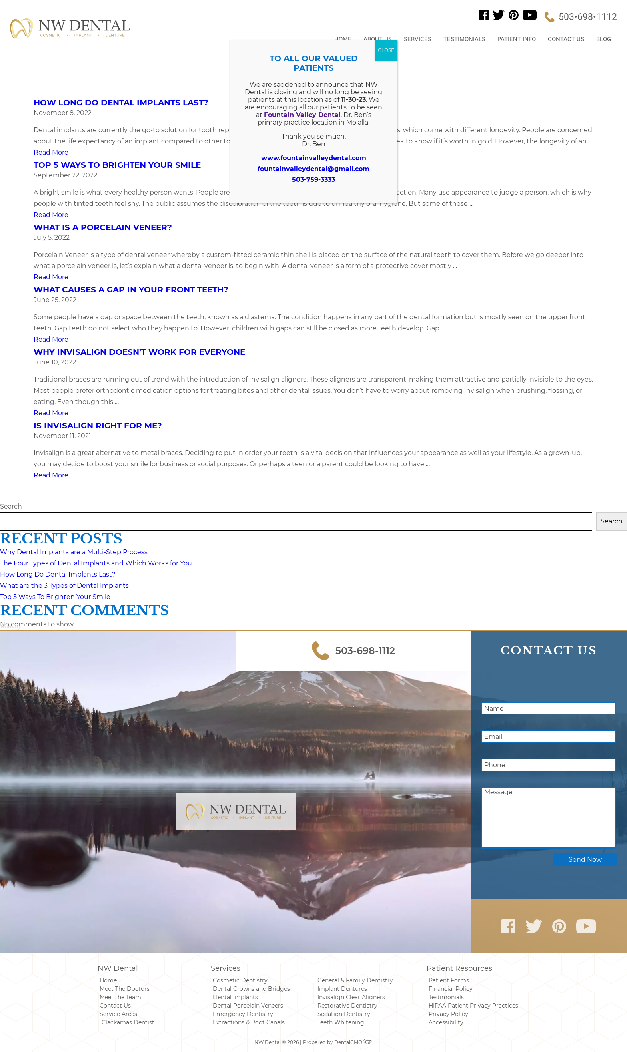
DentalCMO (353, 1042)
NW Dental (118, 968)
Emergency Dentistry (243, 1014)
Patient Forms (449, 980)
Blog (603, 39)
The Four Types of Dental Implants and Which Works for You (96, 563)
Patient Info (516, 39)
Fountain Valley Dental (302, 115)
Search (11, 506)
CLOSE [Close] (386, 50)
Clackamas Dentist (128, 1022)
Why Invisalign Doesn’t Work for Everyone (139, 352)
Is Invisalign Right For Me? (98, 425)
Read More (51, 152)
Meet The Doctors (125, 988)
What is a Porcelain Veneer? (103, 227)
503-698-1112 (353, 650)
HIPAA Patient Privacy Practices (473, 1005)
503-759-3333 (313, 179)
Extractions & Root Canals (249, 1022)
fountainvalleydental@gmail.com (313, 169)
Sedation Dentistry (343, 1014)
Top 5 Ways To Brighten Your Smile (117, 165)
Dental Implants (235, 997)
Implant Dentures (342, 988)
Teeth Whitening (340, 1022)
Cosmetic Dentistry (240, 980)
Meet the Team (120, 997)
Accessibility (446, 1022)
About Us (377, 39)
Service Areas (118, 1014)
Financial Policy (451, 988)
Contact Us (566, 39)
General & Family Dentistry (355, 980)
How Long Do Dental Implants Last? (121, 102)
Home (342, 39)
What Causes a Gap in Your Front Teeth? (131, 289)
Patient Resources (459, 968)
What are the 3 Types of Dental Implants (64, 585)
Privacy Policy (448, 1014)
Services (417, 39)
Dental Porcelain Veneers (248, 1005)
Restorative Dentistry (347, 1005)
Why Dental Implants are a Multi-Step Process (74, 552)
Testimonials (464, 39)
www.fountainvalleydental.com (313, 158)
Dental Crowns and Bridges (251, 988)
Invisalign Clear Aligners (351, 997)
